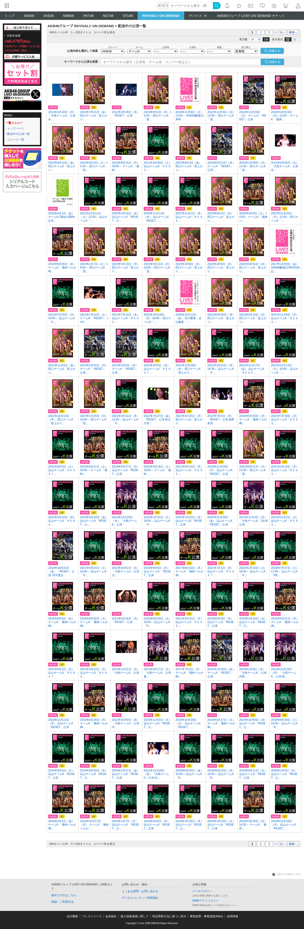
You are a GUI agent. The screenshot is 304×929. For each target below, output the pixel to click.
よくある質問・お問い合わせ (140, 891)
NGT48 (108, 16)
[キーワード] (191, 5)
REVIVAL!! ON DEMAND (160, 16)
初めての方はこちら (64, 895)
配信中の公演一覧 (18, 134)
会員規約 (111, 916)
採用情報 (232, 916)
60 (259, 39)
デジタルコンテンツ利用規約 (140, 897)
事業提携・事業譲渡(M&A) (206, 916)
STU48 (128, 16)
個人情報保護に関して (135, 916)
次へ (283, 32)
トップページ (15, 128)
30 (252, 39)
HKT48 (88, 16)
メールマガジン (202, 891)
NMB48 (68, 16)
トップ (10, 16)
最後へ (293, 32)
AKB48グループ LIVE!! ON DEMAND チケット (251, 16)
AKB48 (29, 16)
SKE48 (49, 16)
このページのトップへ (287, 874)
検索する (274, 62)
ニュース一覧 (15, 139)
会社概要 (72, 916)
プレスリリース (92, 916)
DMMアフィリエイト (205, 900)
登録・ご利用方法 (62, 901)
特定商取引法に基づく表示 (169, 916)
